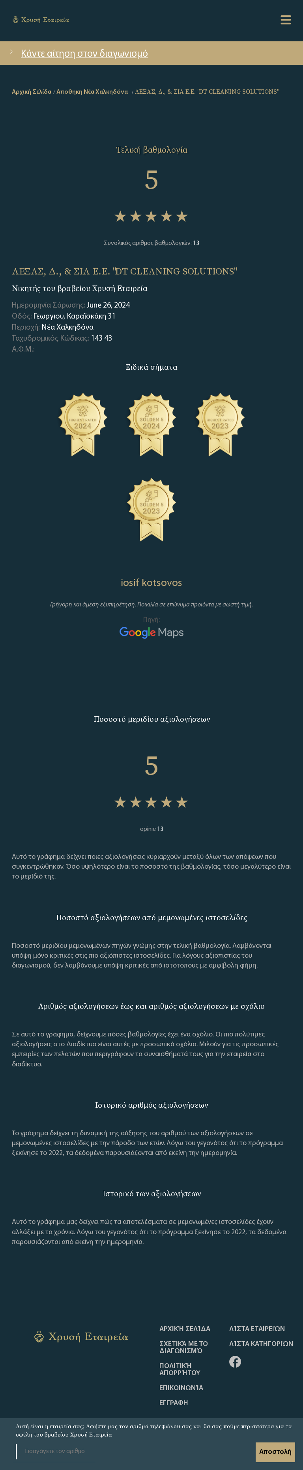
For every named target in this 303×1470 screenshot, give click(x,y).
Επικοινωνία (181, 1388)
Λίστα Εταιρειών (257, 1329)
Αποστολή (275, 1452)
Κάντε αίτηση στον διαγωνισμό (78, 54)
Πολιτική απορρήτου (179, 1370)
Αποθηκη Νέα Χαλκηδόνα (92, 92)
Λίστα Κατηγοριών (261, 1344)
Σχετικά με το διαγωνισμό (183, 1348)
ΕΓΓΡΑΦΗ (173, 1403)
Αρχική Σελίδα (184, 1329)
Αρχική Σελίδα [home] (31, 92)
